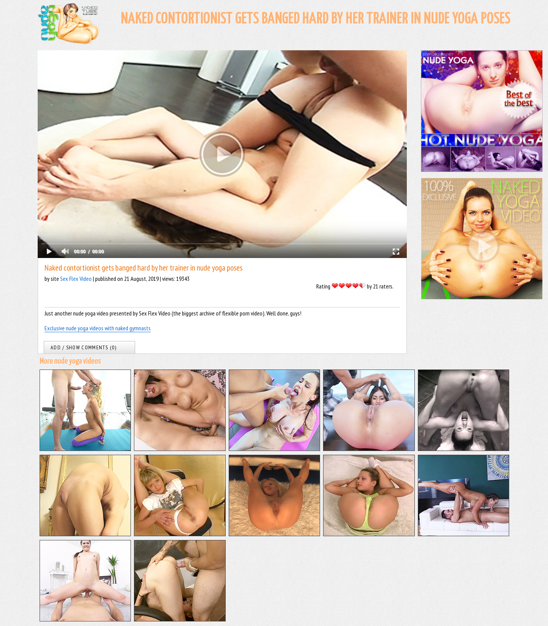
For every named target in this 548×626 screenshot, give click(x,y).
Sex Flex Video (76, 278)
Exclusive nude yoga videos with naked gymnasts (98, 328)
